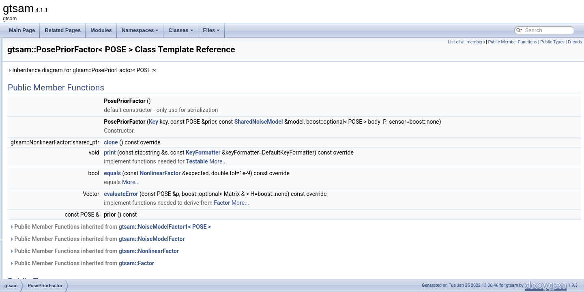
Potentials (44, 207)
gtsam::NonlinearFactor (250, 251)
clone (212, 142)
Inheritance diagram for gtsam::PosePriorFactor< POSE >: (183, 70)
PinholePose (46, 100)
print (211, 152)
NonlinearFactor (261, 173)
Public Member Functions (512, 42)
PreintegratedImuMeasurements (68, 269)
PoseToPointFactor (53, 189)
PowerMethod (48, 216)
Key (255, 121)
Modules (101, 30)
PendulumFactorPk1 (55, 64)
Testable (298, 161)
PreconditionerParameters (61, 233)
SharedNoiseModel (360, 121)
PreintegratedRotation (57, 278)
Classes (180, 30)
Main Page (22, 30)
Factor (324, 203)
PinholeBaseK (48, 82)
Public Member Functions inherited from (211, 226)
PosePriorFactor (51, 162)
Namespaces (140, 30)
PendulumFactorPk (54, 55)
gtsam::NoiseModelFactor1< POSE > (266, 226)
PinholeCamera (50, 91)
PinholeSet (45, 109)
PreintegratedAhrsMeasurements (69, 251)
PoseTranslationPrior (56, 198)
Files (211, 30)
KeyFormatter (304, 152)
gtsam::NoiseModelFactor (253, 239)
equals (213, 173)
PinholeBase (46, 73)
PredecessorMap (51, 242)
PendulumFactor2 (52, 46)
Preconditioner (48, 225)
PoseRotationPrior (53, 171)
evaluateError (222, 194)
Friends (575, 42)
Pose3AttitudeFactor (55, 135)
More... (319, 161)
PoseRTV (43, 180)
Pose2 (40, 117)
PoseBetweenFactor (55, 144)
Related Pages (63, 30)
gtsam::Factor (238, 263)
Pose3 (40, 126)
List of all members (466, 42)
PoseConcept (47, 153)
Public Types (552, 42)
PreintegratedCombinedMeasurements (75, 260)
